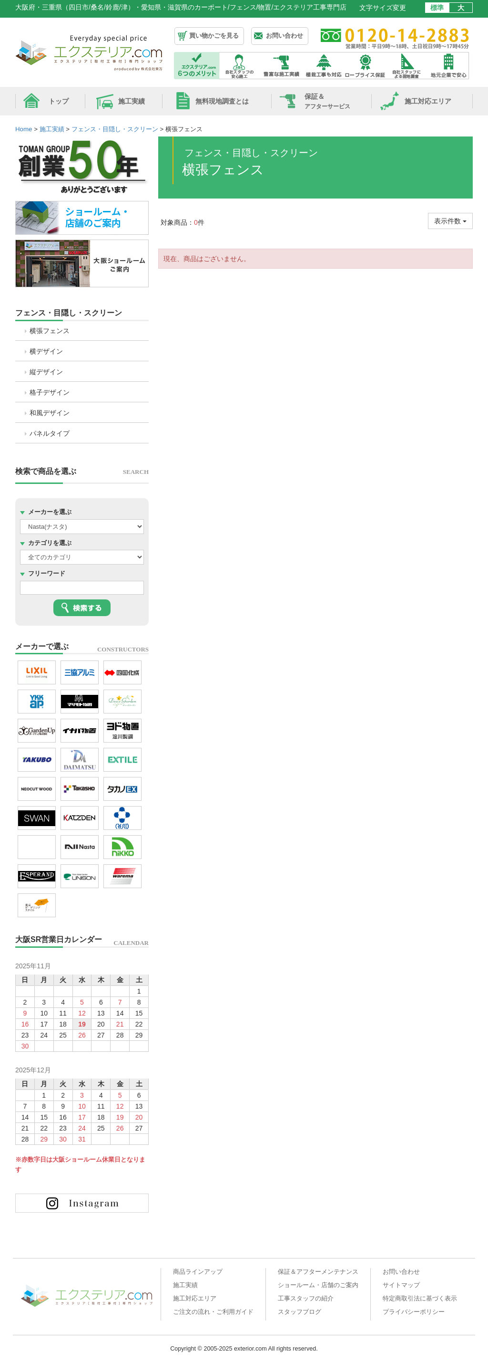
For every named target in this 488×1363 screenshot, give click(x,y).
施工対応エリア (428, 101)
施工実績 (131, 101)
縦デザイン (46, 372)
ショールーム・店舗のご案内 (318, 1285)
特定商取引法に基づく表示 (420, 1298)
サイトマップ (401, 1285)
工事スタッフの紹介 (306, 1298)
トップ (59, 101)
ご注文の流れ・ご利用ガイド (213, 1312)
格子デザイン (50, 392)
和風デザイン (50, 413)
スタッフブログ (299, 1312)
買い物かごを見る (214, 35)
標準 (437, 7)
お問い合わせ (284, 35)
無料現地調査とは (222, 101)
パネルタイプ (50, 433)
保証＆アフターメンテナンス (318, 1272)
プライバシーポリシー (414, 1312)
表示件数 (450, 221)
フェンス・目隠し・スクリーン (68, 313)
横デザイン (46, 351)
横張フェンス (50, 331)
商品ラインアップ (198, 1272)
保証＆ (327, 101)
